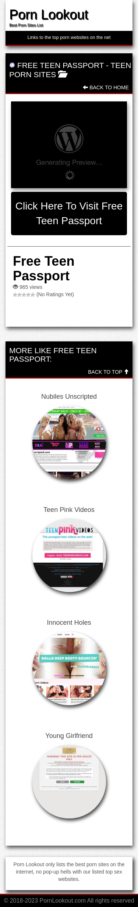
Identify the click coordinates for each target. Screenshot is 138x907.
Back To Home (106, 87)
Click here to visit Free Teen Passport (69, 213)
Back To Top (108, 372)
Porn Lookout (48, 14)
